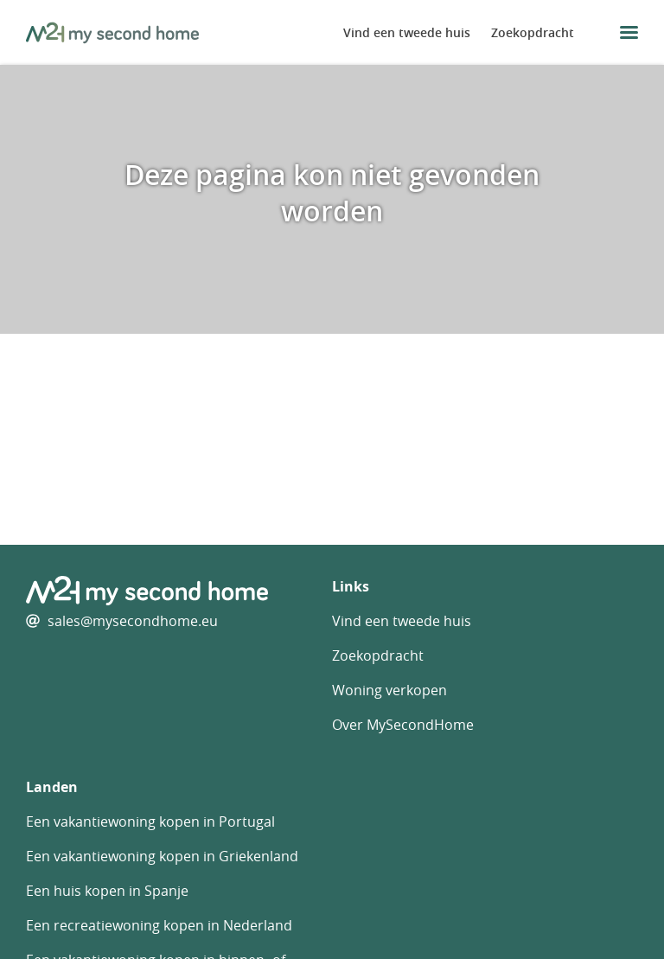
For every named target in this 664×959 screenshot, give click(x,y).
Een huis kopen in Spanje (107, 890)
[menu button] (629, 32)
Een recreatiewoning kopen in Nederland (159, 925)
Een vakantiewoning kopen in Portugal (150, 821)
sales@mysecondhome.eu (133, 620)
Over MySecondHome (403, 724)
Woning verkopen (389, 690)
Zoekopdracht (532, 32)
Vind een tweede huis (406, 32)
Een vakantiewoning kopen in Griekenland (162, 856)
